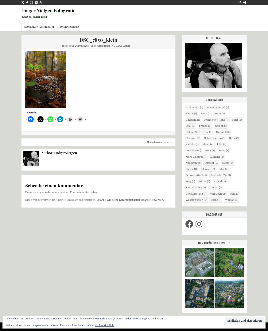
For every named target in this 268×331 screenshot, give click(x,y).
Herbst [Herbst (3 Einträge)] (206, 132)
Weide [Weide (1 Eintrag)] (215, 199)
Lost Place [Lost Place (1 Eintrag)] (193, 150)
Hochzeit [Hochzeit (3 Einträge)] (193, 138)
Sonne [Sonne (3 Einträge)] (204, 181)
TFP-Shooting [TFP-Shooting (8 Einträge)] (196, 187)
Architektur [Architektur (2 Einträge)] (194, 107)
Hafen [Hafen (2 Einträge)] (191, 132)
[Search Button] (240, 2)
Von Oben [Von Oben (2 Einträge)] (218, 193)
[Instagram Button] (31, 2)
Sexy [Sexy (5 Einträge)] (190, 181)
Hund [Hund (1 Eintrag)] (234, 138)
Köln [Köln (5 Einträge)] (207, 144)
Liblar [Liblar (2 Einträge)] (221, 144)
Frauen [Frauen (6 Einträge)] (205, 125)
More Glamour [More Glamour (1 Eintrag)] (196, 156)
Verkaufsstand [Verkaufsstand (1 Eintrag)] (196, 193)
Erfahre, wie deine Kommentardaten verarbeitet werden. (130, 199)
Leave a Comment (123, 45)
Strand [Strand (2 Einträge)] (220, 181)
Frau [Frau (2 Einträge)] (190, 125)
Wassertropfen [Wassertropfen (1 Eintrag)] (196, 199)
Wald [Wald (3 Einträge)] (234, 193)
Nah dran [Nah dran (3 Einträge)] (193, 162)
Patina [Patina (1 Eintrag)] (227, 162)
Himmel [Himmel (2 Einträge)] (223, 132)
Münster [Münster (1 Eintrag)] (216, 156)
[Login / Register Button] (244, 2)
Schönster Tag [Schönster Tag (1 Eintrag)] (221, 175)
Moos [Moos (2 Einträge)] (224, 150)
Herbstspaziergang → (160, 142)
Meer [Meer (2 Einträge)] (210, 150)
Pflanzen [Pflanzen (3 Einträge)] (208, 169)
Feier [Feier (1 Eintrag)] (237, 119)
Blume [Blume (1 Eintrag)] (191, 113)
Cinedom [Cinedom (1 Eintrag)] (193, 119)
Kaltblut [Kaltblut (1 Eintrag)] (192, 144)
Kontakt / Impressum (39, 26)
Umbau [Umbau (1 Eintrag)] (216, 187)
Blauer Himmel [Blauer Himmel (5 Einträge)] (218, 107)
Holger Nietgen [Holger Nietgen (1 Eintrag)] (214, 138)
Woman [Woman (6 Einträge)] (231, 199)
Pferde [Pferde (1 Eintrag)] (191, 169)
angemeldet (44, 192)
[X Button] (22, 2)
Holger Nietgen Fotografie (48, 10)
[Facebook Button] (27, 2)
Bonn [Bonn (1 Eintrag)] (205, 113)
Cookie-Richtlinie (104, 325)
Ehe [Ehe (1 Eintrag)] (224, 119)
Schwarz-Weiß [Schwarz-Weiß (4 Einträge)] (196, 175)
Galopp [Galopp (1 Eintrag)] (221, 125)
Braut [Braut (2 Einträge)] (219, 113)
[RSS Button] (41, 2)
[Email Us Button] (36, 2)
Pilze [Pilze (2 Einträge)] (223, 169)
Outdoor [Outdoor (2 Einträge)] (211, 162)
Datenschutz (69, 26)
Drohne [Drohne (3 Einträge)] (210, 119)
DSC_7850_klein (98, 39)
